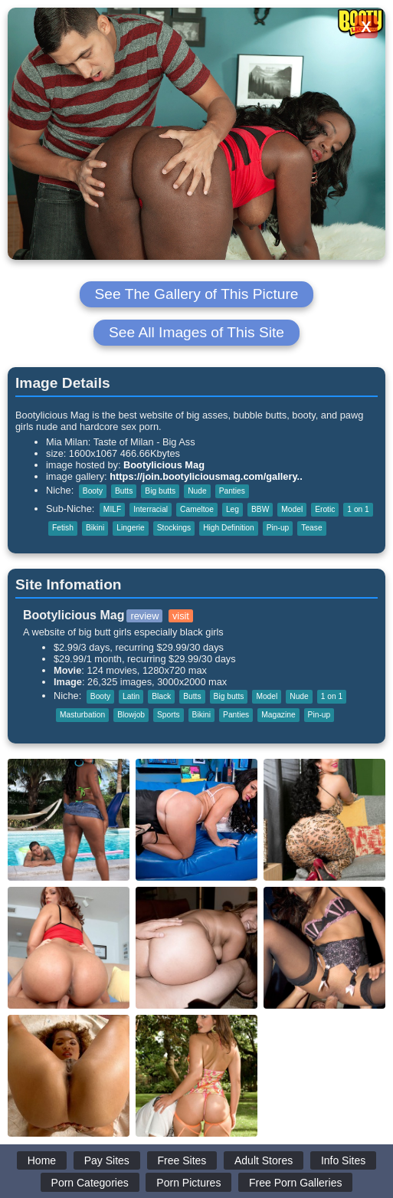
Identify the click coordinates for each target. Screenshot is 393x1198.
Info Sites (343, 1160)
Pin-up (278, 528)
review (144, 616)
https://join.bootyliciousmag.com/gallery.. (206, 476)
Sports (168, 715)
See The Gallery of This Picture (197, 294)
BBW (260, 509)
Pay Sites (106, 1160)
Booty (93, 491)
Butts (124, 491)
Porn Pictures (188, 1183)
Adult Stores (263, 1160)
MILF (112, 509)
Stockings (174, 528)
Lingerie (130, 528)
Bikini (95, 528)
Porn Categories (90, 1183)
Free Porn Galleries (295, 1183)
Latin (131, 696)
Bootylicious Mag (164, 465)
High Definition (228, 528)
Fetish (63, 528)
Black (161, 696)
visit (180, 616)
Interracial (150, 509)
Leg (232, 509)
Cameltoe (197, 509)
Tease (311, 528)
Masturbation (82, 715)
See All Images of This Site (196, 332)
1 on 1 (357, 509)
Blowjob (131, 715)
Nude (197, 491)
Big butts (160, 491)
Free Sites (182, 1160)
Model (292, 509)
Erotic (325, 509)
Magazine (278, 715)
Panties (232, 491)
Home (42, 1160)
